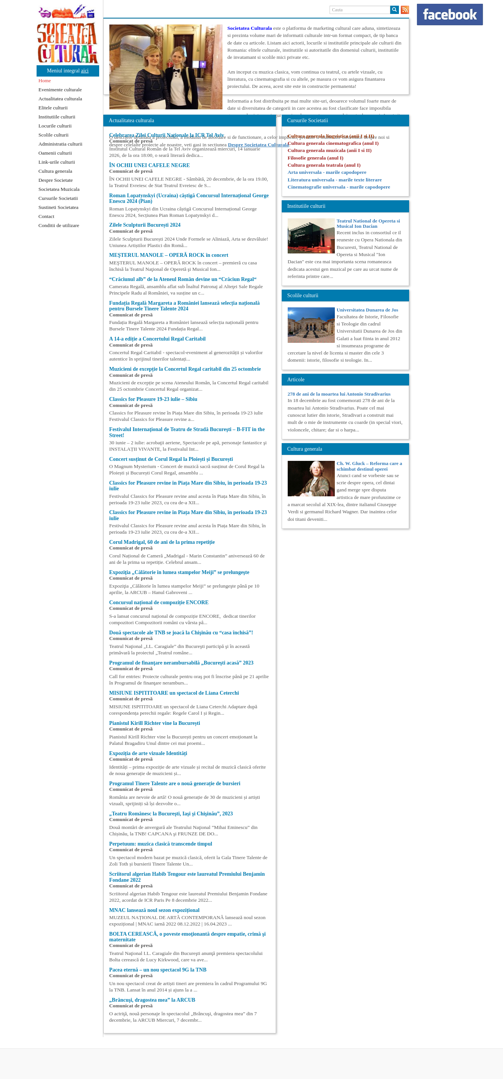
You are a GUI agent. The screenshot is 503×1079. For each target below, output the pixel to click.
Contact (46, 216)
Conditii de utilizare (58, 225)
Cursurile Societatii (58, 198)
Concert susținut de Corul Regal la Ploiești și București (171, 459)
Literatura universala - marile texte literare (335, 180)
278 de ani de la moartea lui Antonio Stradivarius (339, 394)
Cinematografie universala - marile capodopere (339, 187)
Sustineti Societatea (58, 207)
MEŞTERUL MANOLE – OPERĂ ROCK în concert (168, 255)
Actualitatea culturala (60, 98)
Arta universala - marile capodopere (327, 172)
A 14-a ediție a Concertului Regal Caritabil (157, 339)
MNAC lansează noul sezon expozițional (154, 910)
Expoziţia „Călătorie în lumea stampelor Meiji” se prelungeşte (179, 572)
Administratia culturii (60, 144)
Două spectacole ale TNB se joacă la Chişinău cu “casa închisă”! (181, 632)
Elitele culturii (53, 108)
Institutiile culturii (56, 117)
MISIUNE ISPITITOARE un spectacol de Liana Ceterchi (174, 693)
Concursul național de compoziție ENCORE (159, 602)
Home (44, 80)
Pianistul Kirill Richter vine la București (154, 723)
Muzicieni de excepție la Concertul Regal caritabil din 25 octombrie (185, 369)
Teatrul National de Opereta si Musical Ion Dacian (368, 223)
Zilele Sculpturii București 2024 (145, 225)
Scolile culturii (53, 135)
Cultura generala (55, 171)
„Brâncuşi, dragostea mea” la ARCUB (152, 1000)
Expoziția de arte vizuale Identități (148, 753)
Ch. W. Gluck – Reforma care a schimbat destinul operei (369, 465)
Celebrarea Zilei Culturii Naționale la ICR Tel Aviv (166, 135)
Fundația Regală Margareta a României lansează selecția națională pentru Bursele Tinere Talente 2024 (184, 306)
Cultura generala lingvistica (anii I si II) (331, 136)
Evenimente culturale (60, 89)
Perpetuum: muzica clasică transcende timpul (160, 844)
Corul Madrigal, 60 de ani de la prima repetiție (162, 542)
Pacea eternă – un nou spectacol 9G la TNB (158, 970)
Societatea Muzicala (59, 189)
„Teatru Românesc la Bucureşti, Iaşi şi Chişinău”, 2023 (171, 814)
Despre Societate (55, 180)
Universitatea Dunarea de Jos (367, 310)
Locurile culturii (55, 126)
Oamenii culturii (55, 153)
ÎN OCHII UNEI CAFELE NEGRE (149, 165)
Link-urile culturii (56, 162)
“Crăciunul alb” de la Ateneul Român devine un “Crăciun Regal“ (183, 279)
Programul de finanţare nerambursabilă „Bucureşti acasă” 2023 (181, 663)
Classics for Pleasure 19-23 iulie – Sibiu (153, 399)
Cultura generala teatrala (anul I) (324, 165)
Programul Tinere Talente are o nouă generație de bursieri (175, 783)
